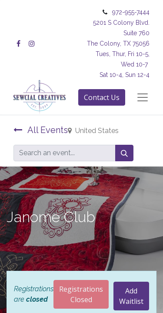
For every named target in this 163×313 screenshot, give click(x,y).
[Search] (124, 153)
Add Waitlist (131, 296)
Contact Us (102, 97)
